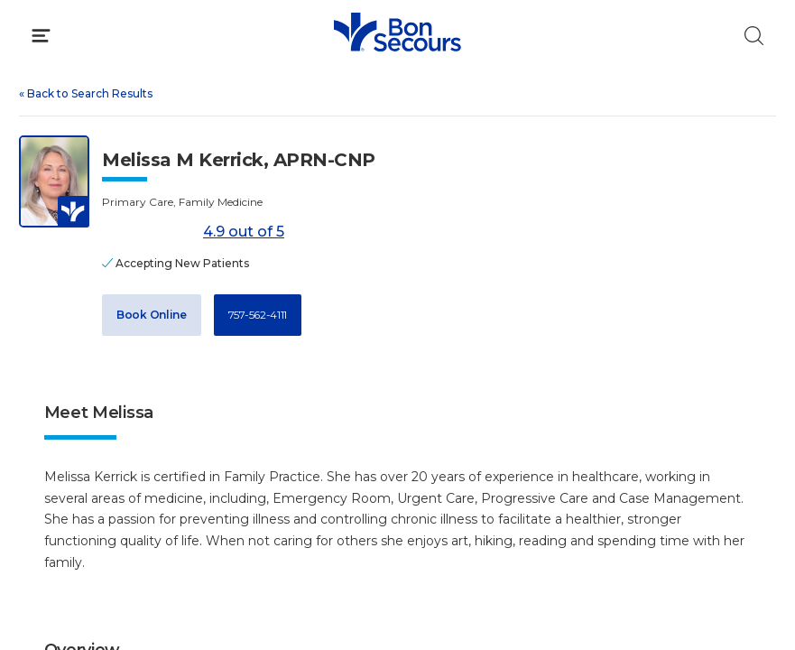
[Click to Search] (754, 35)
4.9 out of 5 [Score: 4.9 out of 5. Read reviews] (193, 232)
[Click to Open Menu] (41, 35)
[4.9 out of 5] (149, 232)
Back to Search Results (86, 93)
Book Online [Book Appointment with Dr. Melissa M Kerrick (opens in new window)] (151, 314)
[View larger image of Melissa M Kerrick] (54, 181)
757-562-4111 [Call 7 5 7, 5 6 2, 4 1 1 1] (257, 314)
